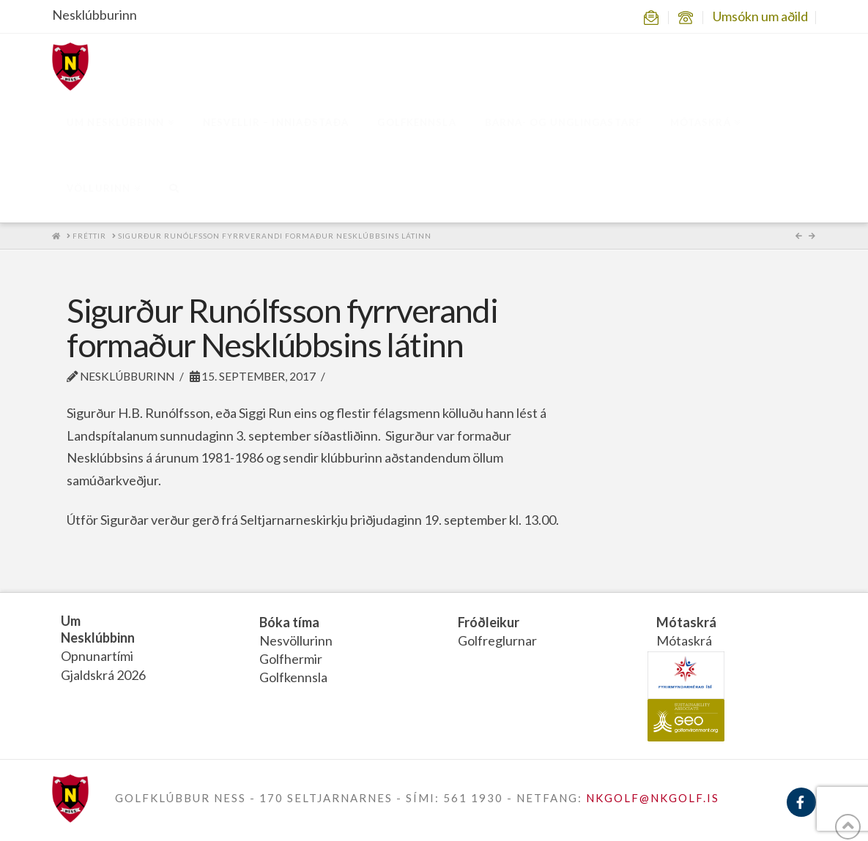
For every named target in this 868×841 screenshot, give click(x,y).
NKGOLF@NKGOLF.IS (652, 797)
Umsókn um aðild (760, 16)
